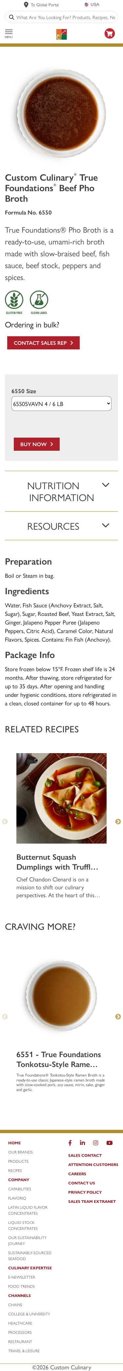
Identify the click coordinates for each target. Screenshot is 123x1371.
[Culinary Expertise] (31, 1269)
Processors (20, 1332)
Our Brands (20, 1152)
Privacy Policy (85, 1192)
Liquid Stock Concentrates (23, 1225)
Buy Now (36, 444)
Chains (15, 1305)
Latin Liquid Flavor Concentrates (28, 1210)
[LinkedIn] (82, 1144)
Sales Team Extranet (92, 1201)
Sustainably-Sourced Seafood (29, 1255)
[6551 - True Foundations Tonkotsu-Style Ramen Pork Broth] (61, 996)
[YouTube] (109, 1144)
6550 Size (23, 391)
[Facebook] (70, 1144)
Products (18, 1161)
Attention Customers (93, 1164)
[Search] (11, 17)
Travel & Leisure (24, 1351)
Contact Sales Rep (43, 342)
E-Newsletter (21, 1277)
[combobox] (66, 17)
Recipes (15, 1170)
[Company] (31, 1181)
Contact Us (81, 1183)
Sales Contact (85, 1155)
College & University (29, 1314)
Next (118, 822)
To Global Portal (45, 4)
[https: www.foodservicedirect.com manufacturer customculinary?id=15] (110, 40)
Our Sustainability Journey (27, 1240)
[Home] (31, 1144)
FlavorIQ (17, 1198)
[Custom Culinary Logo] (61, 34)
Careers (77, 1174)
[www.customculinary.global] (26, 5)
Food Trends (21, 1286)
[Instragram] (95, 1144)
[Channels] (31, 1297)
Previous (5, 822)
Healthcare (20, 1323)
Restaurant (20, 1341)
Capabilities (19, 1189)
